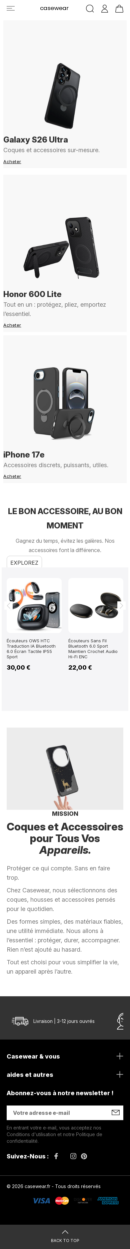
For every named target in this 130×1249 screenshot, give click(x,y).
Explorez (24, 562)
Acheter (12, 161)
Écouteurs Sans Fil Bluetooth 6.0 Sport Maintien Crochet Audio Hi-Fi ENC (93, 648)
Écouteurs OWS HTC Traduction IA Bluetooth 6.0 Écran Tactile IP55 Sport (31, 648)
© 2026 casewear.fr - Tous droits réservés (54, 1186)
